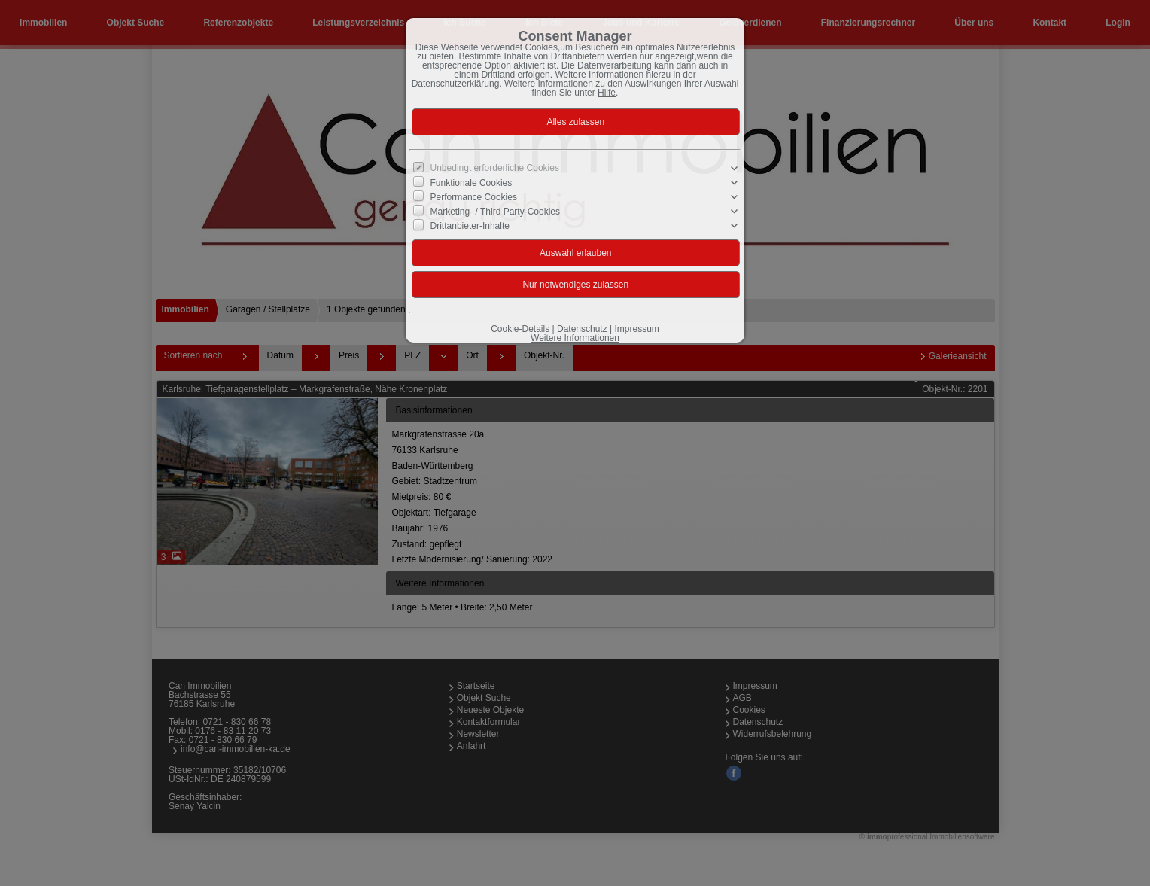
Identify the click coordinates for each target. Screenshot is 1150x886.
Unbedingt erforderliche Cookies (494, 168)
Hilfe (607, 92)
